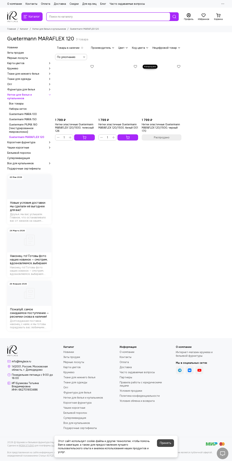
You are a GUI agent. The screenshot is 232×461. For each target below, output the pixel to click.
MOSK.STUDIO (26, 445)
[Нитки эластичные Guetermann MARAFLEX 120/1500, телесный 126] (75, 90)
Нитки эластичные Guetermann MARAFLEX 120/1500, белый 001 (118, 126)
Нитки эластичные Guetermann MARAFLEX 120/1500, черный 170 (161, 128)
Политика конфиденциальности (140, 395)
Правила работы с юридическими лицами (141, 384)
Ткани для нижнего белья (29, 74)
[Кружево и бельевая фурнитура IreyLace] (12, 16)
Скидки (74, 3)
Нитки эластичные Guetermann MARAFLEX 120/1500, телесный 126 (74, 128)
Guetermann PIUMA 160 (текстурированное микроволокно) (23, 128)
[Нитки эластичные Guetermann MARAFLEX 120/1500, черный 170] (161, 90)
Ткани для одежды (29, 79)
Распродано (161, 137)
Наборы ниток (18, 108)
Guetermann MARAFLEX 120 (26, 137)
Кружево (29, 68)
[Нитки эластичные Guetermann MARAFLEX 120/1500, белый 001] (118, 90)
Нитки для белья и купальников (49, 29)
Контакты (31, 3)
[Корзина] (218, 17)
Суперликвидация (18, 158)
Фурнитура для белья (29, 89)
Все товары (16, 103)
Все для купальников (29, 163)
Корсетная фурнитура (29, 142)
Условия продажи (131, 390)
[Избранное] (203, 17)
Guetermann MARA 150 (23, 119)
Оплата (45, 3)
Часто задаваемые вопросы (127, 3)
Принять (165, 443)
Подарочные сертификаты (24, 168)
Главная (11, 29)
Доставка (60, 3)
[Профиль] (188, 17)
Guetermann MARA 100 (23, 114)
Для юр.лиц (89, 3)
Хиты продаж (15, 52)
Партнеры (126, 377)
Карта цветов (29, 63)
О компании (14, 3)
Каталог (24, 29)
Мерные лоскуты (17, 58)
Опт (29, 84)
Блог (103, 3)
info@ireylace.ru (21, 361)
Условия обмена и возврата (137, 401)
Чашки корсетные (29, 147)
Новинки (12, 47)
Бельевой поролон (19, 152)
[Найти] (174, 16)
